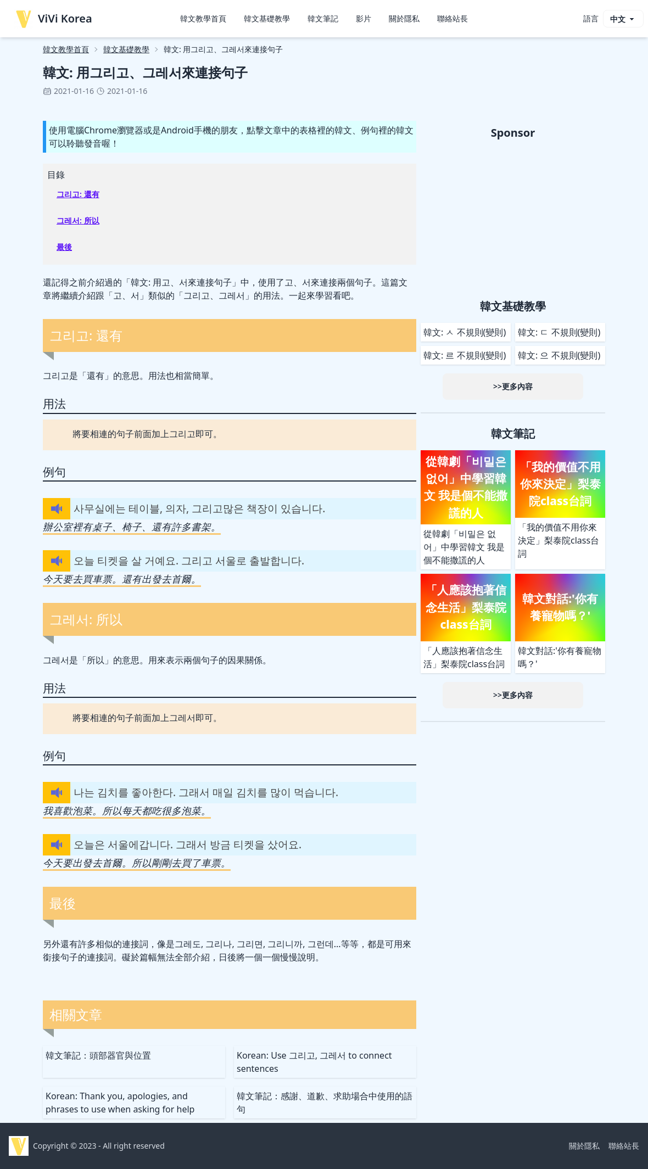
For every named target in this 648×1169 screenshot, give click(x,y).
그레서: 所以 (78, 220)
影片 (363, 18)
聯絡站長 (452, 18)
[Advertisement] (513, 217)
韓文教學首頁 (203, 18)
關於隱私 (404, 18)
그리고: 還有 (78, 194)
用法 (54, 403)
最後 (64, 247)
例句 (54, 471)
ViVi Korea (53, 19)
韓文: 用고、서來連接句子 (181, 282)
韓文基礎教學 (267, 18)
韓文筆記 (323, 18)
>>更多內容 (513, 386)
